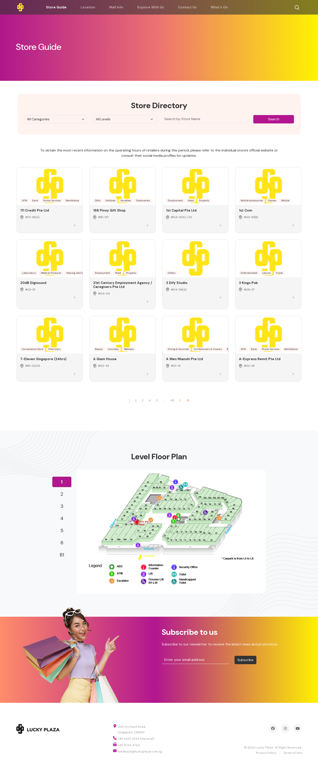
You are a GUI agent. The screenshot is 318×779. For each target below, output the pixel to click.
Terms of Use (292, 752)
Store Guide (56, 7)
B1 (62, 555)
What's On (219, 7)
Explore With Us (150, 7)
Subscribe (245, 660)
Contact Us (187, 7)
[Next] (180, 400)
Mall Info (116, 7)
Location (88, 7)
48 (172, 400)
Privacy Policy (266, 752)
